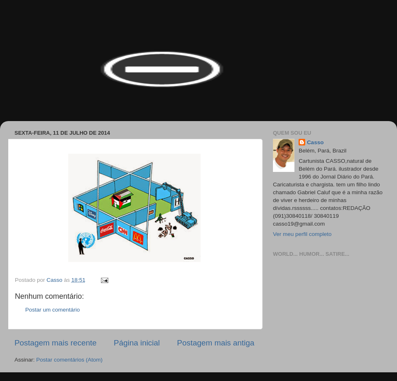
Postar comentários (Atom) (69, 360)
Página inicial (137, 342)
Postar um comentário (52, 310)
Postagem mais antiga (215, 342)
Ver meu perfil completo (302, 234)
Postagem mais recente (55, 342)
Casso (315, 142)
